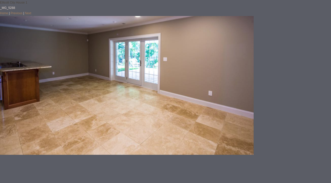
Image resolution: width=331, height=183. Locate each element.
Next (28, 13)
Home (4, 13)
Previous (17, 13)
